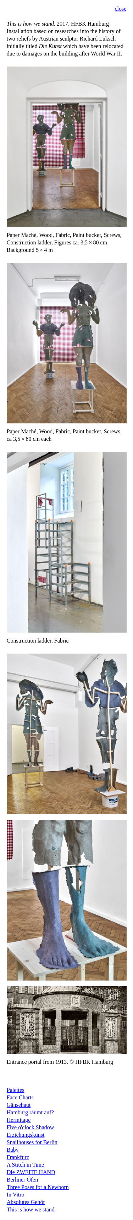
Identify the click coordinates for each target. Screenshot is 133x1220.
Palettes (15, 1090)
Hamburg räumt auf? (30, 1112)
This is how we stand (31, 1209)
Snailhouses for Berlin (32, 1142)
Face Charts (20, 1097)
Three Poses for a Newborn (38, 1187)
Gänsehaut (19, 1105)
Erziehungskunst (26, 1135)
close (120, 9)
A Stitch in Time (25, 1165)
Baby (13, 1150)
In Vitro (15, 1195)
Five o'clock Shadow (30, 1127)
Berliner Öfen (22, 1180)
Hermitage (19, 1120)
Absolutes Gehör (26, 1202)
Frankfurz (18, 1157)
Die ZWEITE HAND (31, 1172)
